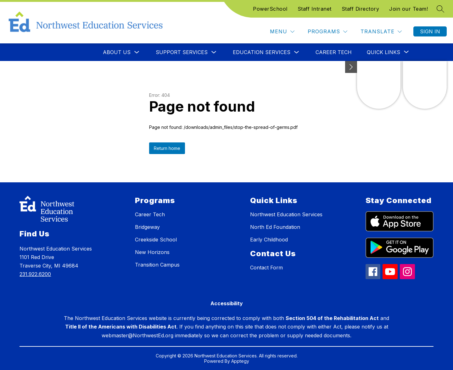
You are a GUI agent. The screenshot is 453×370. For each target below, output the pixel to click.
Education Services (261, 52)
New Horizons (152, 252)
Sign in (430, 31)
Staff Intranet (315, 9)
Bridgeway (147, 227)
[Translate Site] (381, 32)
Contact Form (266, 267)
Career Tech (334, 52)
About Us (117, 52)
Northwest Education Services (286, 214)
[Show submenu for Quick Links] (383, 52)
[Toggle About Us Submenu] (137, 52)
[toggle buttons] (351, 67)
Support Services (182, 52)
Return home (167, 148)
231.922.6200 (35, 274)
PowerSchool (270, 9)
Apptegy (240, 361)
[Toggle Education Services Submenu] (296, 52)
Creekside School (156, 239)
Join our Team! (408, 9)
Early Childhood (269, 239)
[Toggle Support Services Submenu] (214, 52)
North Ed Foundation (275, 227)
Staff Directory (360, 9)
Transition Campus (157, 265)
